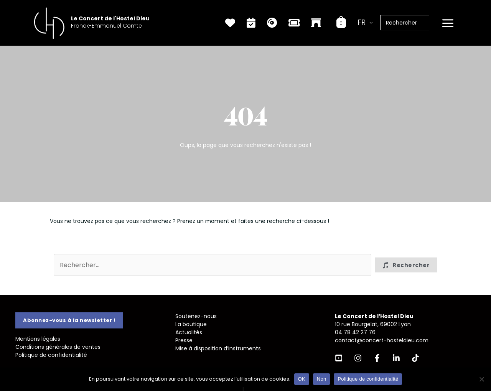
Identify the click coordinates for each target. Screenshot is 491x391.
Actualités (188, 332)
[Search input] (212, 265)
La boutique (191, 324)
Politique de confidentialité (51, 355)
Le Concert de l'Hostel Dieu (110, 18)
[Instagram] (358, 358)
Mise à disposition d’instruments (218, 348)
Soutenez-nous (196, 316)
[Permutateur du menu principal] (447, 23)
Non (321, 379)
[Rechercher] (427, 22)
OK (301, 379)
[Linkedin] (396, 358)
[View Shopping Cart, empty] (341, 22)
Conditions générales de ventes (58, 347)
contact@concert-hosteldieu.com (381, 340)
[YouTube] (339, 358)
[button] (406, 264)
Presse (184, 340)
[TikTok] (415, 358)
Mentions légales (37, 339)
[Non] (481, 379)
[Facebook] (377, 358)
